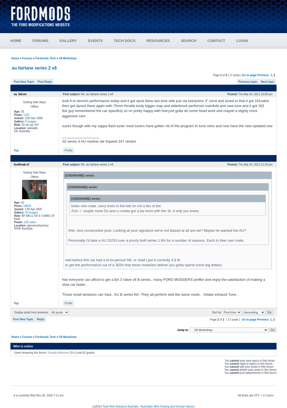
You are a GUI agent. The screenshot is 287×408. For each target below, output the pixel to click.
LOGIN (242, 41)
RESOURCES (158, 41)
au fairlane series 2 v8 (34, 68)
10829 (27, 205)
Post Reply (45, 81)
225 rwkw (30, 222)
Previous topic (247, 81)
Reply (40, 319)
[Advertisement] (177, 13)
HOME (16, 41)
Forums (27, 58)
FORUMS (41, 41)
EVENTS (95, 41)
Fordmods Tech (45, 58)
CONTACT (216, 41)
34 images (31, 212)
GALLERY (68, 41)
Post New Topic (24, 81)
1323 (26, 114)
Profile (68, 150)
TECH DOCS (125, 41)
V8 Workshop (68, 58)
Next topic (267, 81)
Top (16, 150)
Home (15, 58)
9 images (30, 121)
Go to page (249, 75)
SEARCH (188, 41)
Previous (263, 75)
